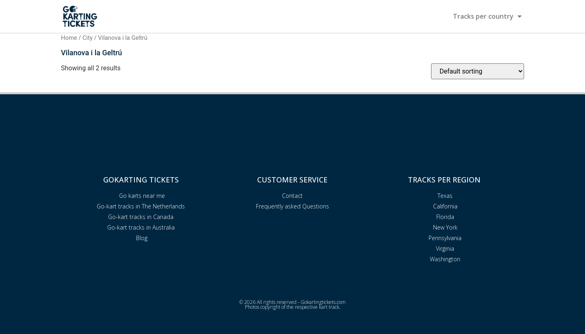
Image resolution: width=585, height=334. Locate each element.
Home (69, 37)
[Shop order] (477, 71)
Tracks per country (487, 16)
